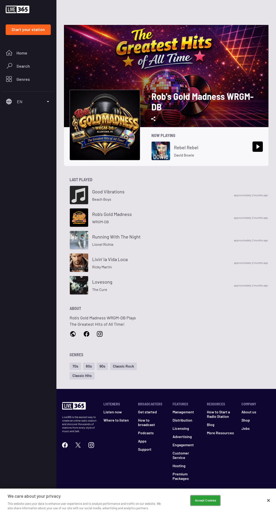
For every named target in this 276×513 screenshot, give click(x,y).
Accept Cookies (205, 502)
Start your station (28, 29)
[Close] (268, 502)
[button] (75, 366)
